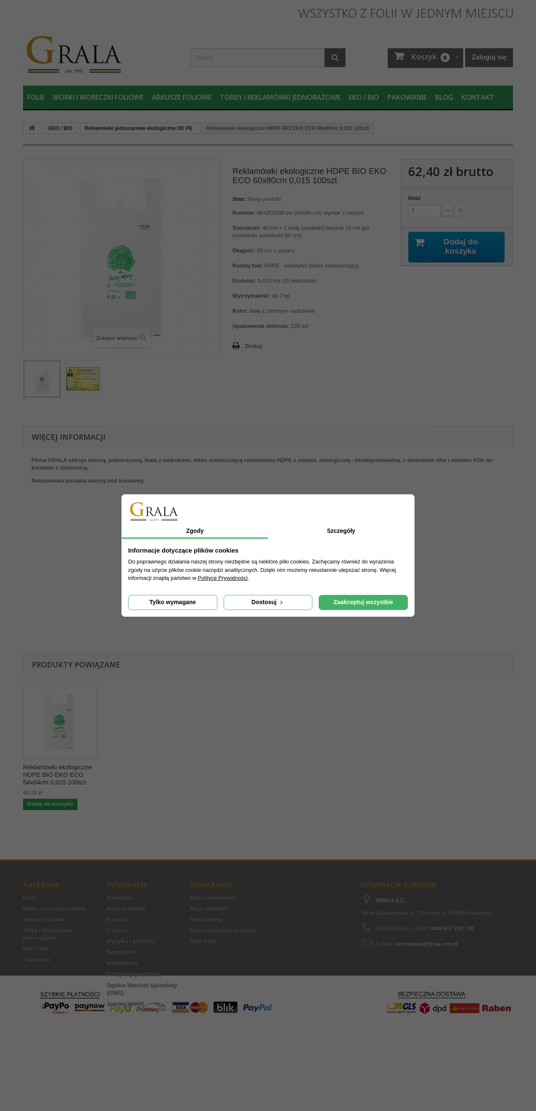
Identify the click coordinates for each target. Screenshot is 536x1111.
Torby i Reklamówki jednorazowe (280, 97)
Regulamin (120, 952)
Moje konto (212, 884)
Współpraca (122, 963)
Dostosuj (268, 602)
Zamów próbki (125, 1003)
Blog (444, 97)
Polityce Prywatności (222, 578)
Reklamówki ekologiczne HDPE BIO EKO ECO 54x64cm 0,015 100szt (306, 774)
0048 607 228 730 (452, 928)
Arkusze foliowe (181, 97)
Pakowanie (407, 97)
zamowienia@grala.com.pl (426, 944)
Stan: (239, 199)
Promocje (119, 898)
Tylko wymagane (172, 602)
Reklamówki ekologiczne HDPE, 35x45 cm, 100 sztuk (57, 774)
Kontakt (477, 97)
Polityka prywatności (134, 974)
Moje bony (204, 941)
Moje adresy (206, 919)
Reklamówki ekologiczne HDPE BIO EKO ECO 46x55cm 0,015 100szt (223, 774)
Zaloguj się (489, 57)
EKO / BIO (364, 97)
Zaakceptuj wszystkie (363, 602)
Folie (35, 97)
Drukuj (253, 346)
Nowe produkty (126, 909)
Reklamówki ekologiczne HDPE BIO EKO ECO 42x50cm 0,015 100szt (140, 774)
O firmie (117, 930)
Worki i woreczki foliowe (98, 97)
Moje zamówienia (213, 898)
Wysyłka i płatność (131, 941)
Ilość (414, 198)
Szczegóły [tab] (341, 530)
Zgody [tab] (195, 530)
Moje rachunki (209, 909)
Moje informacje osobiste (223, 930)
